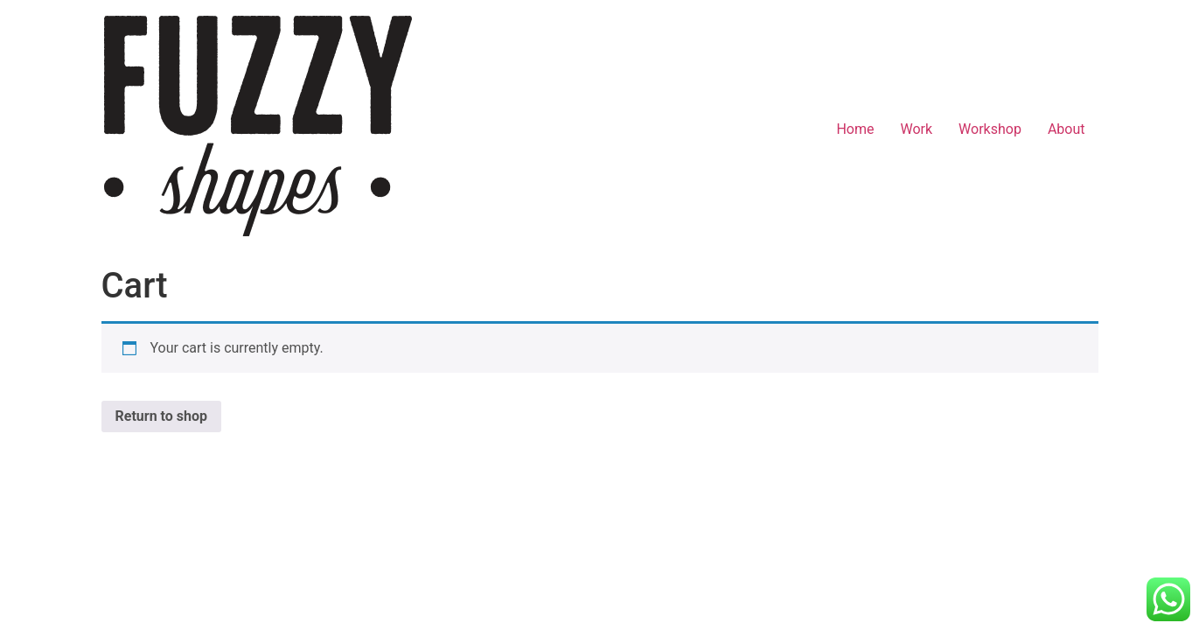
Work (916, 129)
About (1066, 129)
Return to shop (161, 416)
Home (855, 129)
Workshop (990, 129)
